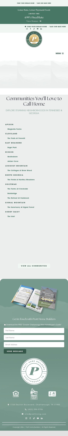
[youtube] (37, 29)
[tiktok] (34, 29)
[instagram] (27, 29)
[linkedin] (41, 29)
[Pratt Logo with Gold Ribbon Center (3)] (34, 31)
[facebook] (30, 29)
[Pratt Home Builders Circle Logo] (34, 359)
